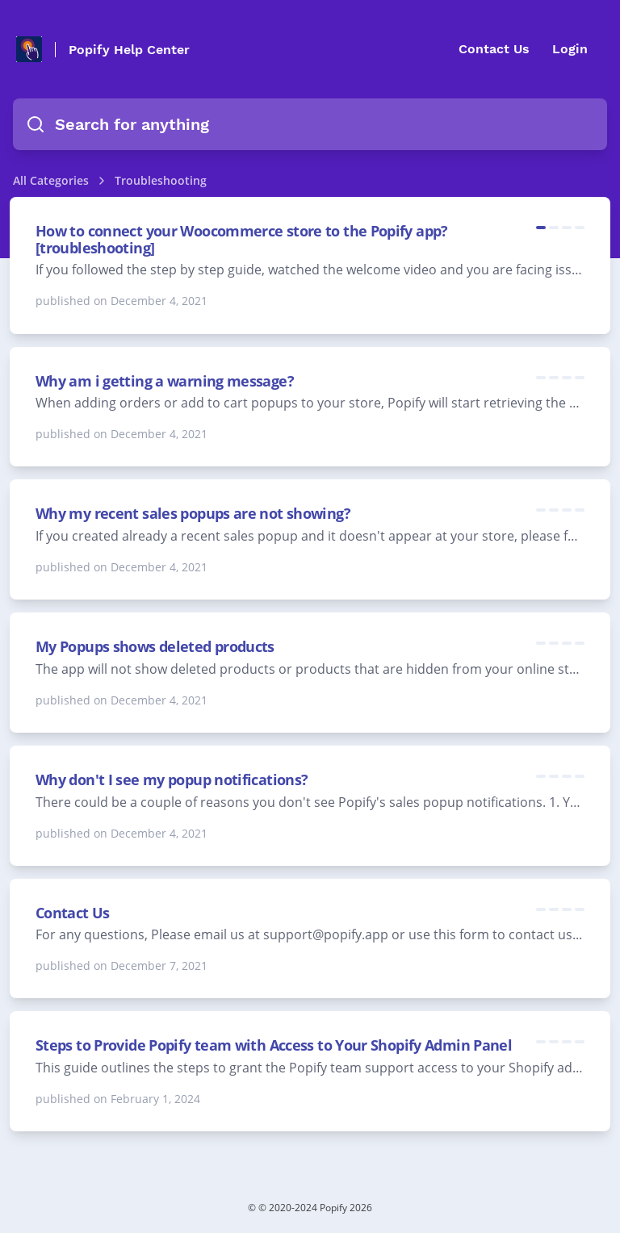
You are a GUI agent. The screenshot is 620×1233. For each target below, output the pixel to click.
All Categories (51, 180)
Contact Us (494, 48)
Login (570, 48)
